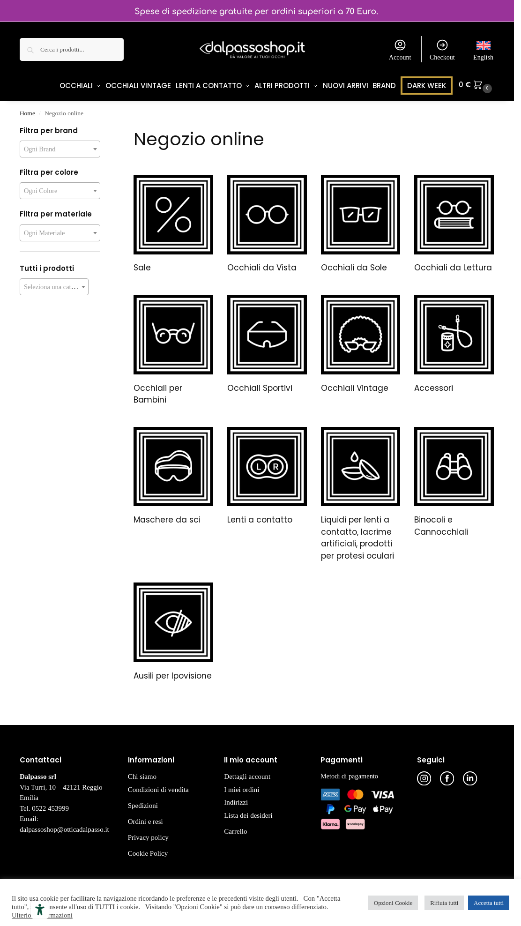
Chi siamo (142, 774)
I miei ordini (241, 788)
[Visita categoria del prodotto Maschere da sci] (173, 475)
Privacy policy (148, 835)
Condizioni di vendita (158, 788)
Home (27, 111)
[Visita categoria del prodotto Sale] (173, 223)
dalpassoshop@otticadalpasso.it (64, 827)
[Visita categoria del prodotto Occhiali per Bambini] (173, 349)
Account (400, 49)
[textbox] (60, 148)
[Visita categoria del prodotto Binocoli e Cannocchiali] (454, 481)
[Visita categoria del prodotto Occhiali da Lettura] (454, 223)
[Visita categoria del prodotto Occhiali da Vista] (267, 223)
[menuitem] (483, 49)
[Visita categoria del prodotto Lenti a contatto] (267, 475)
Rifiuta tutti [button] (444, 902)
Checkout (442, 49)
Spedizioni (143, 803)
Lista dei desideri (248, 813)
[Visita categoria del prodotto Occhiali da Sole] (361, 223)
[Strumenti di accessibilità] (40, 910)
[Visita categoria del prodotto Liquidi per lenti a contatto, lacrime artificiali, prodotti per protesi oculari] (361, 493)
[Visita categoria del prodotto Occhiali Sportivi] (267, 343)
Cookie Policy (148, 851)
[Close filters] (103, 130)
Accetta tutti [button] (489, 902)
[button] (479, 99)
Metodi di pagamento (349, 774)
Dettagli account (247, 774)
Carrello (235, 829)
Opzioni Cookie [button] (393, 902)
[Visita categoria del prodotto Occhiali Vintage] (361, 343)
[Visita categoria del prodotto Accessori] (454, 343)
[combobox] (60, 147)
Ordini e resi (145, 819)
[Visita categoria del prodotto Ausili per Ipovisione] (173, 631)
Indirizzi (236, 800)
